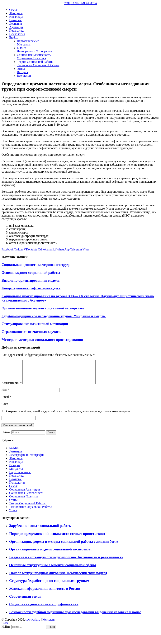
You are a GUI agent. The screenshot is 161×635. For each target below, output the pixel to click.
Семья (13, 9)
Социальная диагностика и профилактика (43, 609)
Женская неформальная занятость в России (44, 593)
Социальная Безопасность (34, 54)
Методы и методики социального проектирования (42, 340)
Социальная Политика (31, 58)
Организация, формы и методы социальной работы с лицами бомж (63, 546)
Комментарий (12, 387)
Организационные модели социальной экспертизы (43, 308)
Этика (21, 68)
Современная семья (25, 601)
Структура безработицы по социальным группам (49, 585)
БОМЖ (21, 48)
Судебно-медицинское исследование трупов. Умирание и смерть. (54, 316)
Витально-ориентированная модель (30, 280)
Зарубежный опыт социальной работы (40, 530)
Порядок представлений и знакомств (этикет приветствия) (57, 538)
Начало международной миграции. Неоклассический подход (58, 577)
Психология (17, 34)
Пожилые (15, 20)
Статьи (13, 504)
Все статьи (24, 75)
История (22, 72)
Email (6, 401)
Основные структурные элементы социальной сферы (52, 570)
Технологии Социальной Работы (38, 65)
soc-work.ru (33, 624)
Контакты (48, 624)
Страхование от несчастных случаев (31, 332)
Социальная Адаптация (24, 494)
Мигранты (24, 44)
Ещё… (13, 37)
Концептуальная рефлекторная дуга (31, 288)
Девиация (15, 23)
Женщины (15, 13)
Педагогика (16, 30)
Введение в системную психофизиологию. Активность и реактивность (66, 562)
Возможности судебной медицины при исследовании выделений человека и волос (75, 617)
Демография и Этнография (34, 51)
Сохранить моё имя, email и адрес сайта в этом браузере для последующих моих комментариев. (68, 415)
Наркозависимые (28, 41)
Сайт (5, 408)
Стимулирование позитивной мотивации (35, 324)
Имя (5, 394)
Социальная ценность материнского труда (36, 265)
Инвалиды (16, 16)
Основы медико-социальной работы (31, 272)
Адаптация (16, 27)
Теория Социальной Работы (35, 61)
